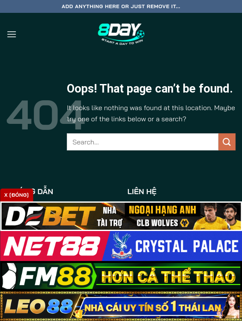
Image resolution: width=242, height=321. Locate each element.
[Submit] (227, 141)
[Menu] (11, 34)
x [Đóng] (16, 195)
